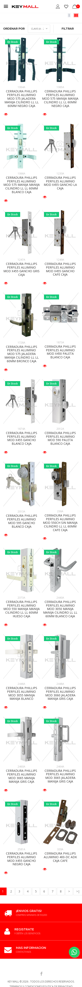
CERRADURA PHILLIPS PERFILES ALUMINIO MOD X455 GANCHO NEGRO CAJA (21, 858)
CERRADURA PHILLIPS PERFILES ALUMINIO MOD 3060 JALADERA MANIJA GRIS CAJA (60, 693)
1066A (21, 173)
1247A (21, 259)
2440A (60, 597)
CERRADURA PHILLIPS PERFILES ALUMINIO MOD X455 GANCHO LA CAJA (60, 183)
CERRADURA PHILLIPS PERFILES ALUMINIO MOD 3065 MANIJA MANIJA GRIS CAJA (21, 776)
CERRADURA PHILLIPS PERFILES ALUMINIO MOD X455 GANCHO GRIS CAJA (21, 269)
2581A (21, 849)
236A (60, 511)
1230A (60, 173)
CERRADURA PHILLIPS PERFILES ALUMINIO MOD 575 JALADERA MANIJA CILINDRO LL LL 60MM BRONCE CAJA (21, 354)
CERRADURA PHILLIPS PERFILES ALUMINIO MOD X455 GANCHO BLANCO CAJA (21, 438)
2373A (21, 597)
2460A (21, 766)
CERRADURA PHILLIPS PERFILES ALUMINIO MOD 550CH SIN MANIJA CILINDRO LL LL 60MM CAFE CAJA (60, 522)
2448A (60, 684)
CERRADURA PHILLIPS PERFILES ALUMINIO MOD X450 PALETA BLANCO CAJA (60, 351)
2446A (21, 684)
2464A (60, 766)
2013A (21, 511)
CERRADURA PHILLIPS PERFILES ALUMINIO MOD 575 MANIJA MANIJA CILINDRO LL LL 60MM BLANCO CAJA (21, 185)
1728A (21, 342)
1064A (21, 87)
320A (60, 849)
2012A (60, 429)
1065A (60, 87)
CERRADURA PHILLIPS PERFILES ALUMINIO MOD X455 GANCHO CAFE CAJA (60, 269)
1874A (21, 429)
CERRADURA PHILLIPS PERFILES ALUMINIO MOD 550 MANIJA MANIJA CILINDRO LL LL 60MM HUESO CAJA (21, 609)
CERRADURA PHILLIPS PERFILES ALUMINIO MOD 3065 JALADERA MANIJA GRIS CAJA (60, 776)
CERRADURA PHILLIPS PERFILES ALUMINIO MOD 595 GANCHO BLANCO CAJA (21, 521)
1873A (60, 342)
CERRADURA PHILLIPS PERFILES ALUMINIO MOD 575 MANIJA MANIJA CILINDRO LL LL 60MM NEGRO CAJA (60, 98)
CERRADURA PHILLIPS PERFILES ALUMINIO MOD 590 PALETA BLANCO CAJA (60, 438)
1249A (60, 259)
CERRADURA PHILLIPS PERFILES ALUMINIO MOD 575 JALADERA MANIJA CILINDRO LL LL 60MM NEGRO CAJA (21, 98)
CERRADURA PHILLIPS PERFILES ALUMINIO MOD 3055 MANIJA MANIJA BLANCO (21, 693)
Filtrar (68, 28)
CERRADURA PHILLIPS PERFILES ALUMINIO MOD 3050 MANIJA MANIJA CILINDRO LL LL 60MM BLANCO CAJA (60, 609)
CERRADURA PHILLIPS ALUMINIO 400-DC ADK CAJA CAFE (60, 857)
